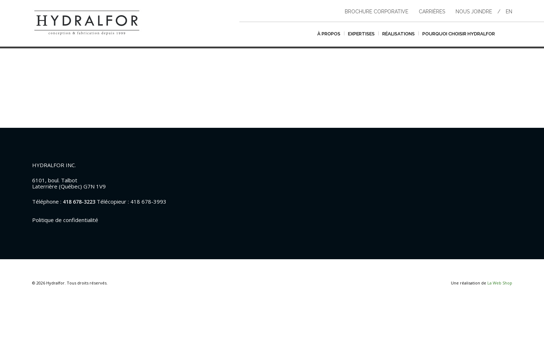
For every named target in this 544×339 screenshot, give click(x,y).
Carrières (432, 11)
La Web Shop (499, 283)
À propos (328, 33)
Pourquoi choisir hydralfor (458, 33)
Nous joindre (474, 11)
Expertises (361, 33)
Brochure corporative (376, 11)
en (509, 11)
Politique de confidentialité (65, 219)
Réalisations (398, 33)
